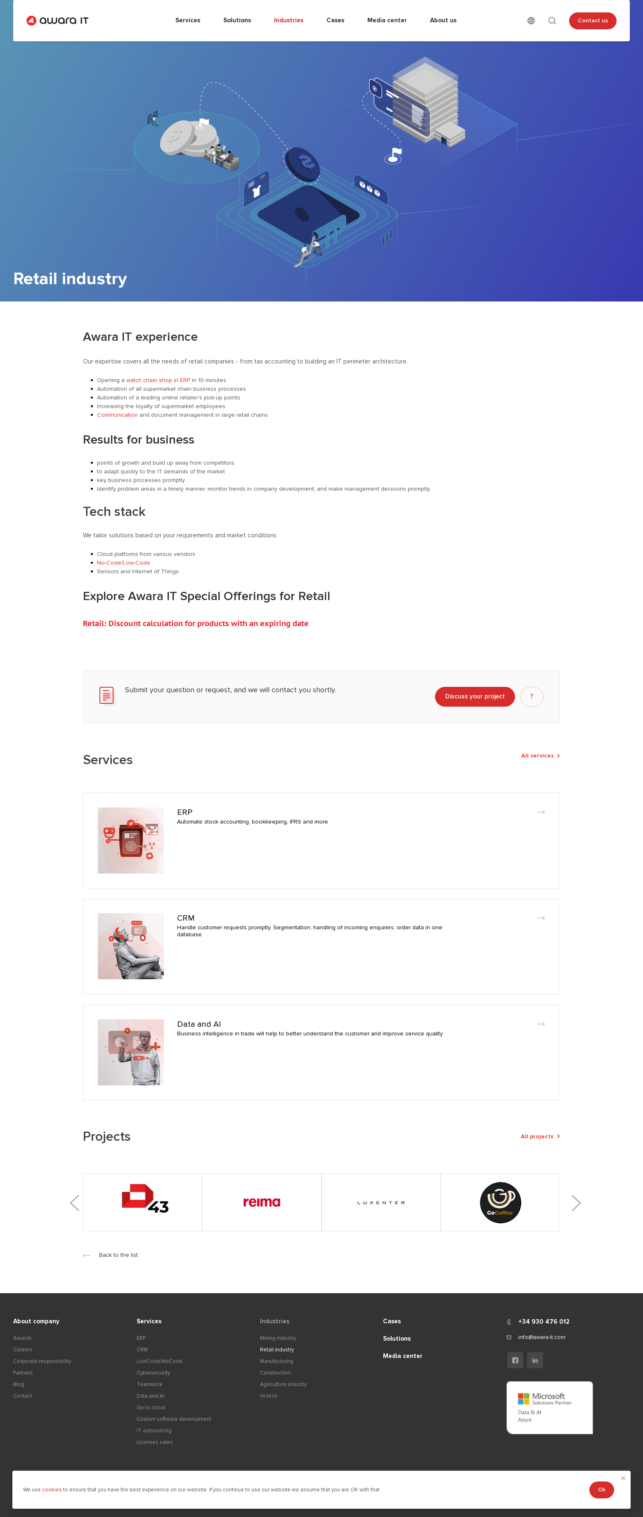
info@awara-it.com (541, 1337)
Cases (392, 1321)
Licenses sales (155, 1442)
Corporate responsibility (42, 1361)
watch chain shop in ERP (158, 380)
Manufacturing (276, 1361)
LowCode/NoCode (159, 1361)
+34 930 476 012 (544, 1321)
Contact (22, 1396)
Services (149, 1321)
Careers (23, 1349)
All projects (540, 1136)
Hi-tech (268, 1396)
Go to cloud (151, 1407)
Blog (18, 1384)
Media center (403, 1356)
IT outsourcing (154, 1430)
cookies (52, 1489)
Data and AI (199, 1024)
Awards (22, 1338)
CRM (186, 918)
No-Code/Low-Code (123, 562)
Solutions (397, 1338)
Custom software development (174, 1419)
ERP (184, 812)
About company (36, 1321)
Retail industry (277, 1349)
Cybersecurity (153, 1373)
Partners (23, 1373)
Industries (274, 1321)
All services (540, 755)
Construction (275, 1373)
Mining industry (278, 1338)
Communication (117, 414)
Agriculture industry (283, 1384)
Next (575, 1203)
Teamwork (150, 1384)
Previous (75, 1202)
